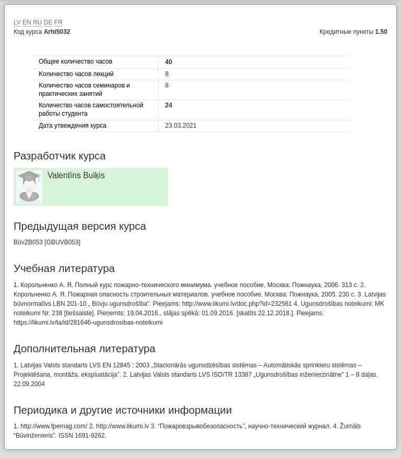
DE (48, 22)
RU (37, 22)
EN (26, 22)
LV (17, 22)
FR (58, 22)
